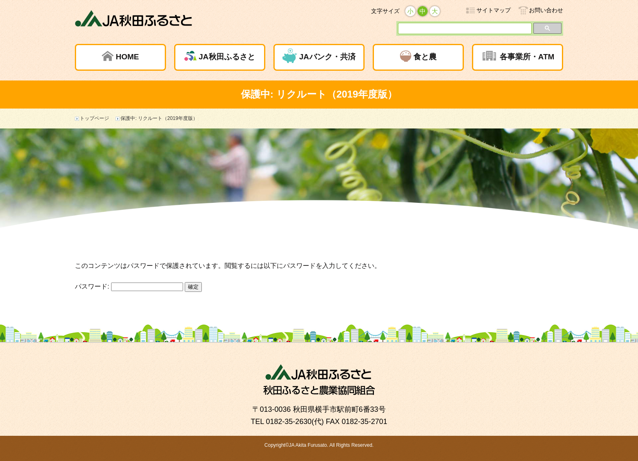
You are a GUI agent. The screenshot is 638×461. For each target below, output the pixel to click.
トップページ (94, 118)
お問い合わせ (546, 10)
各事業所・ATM (527, 56)
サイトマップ (493, 10)
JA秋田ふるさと (227, 56)
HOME (127, 56)
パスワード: (129, 286)
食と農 (425, 56)
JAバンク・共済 (327, 56)
